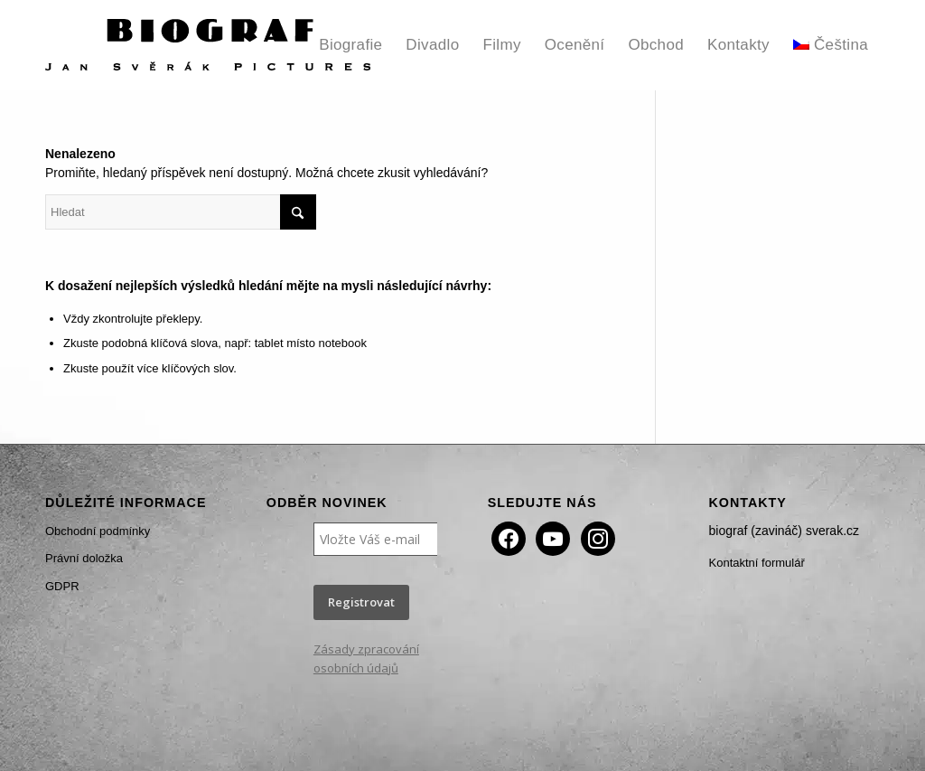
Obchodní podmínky (97, 531)
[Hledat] (180, 212)
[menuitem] (350, 45)
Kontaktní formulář (757, 562)
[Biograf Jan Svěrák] (207, 45)
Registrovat (361, 602)
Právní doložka (84, 558)
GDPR (62, 586)
